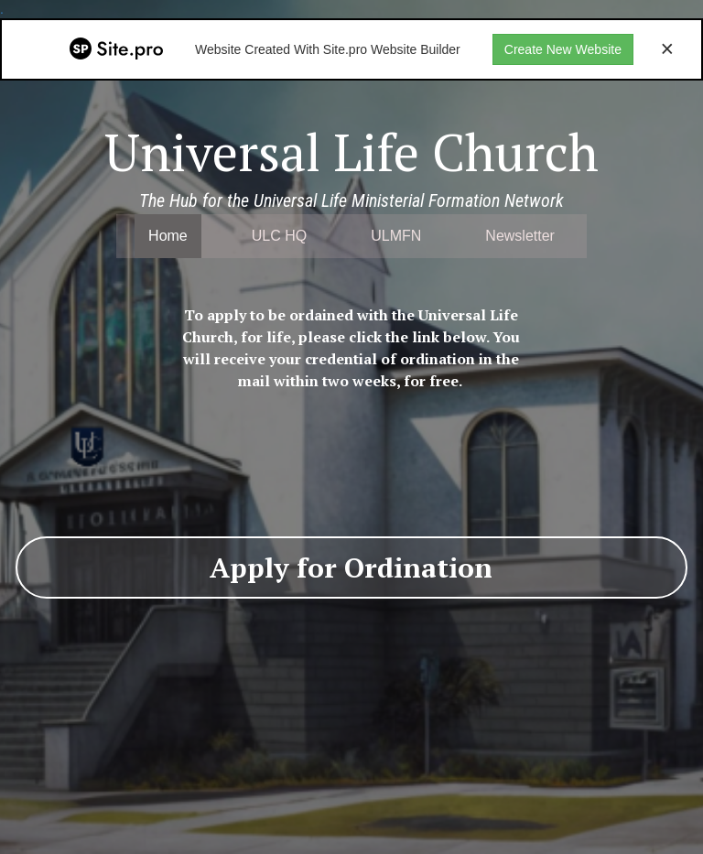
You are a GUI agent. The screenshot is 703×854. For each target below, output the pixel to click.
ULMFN (396, 235)
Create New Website (563, 49)
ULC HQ (279, 235)
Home (168, 235)
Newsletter (520, 235)
